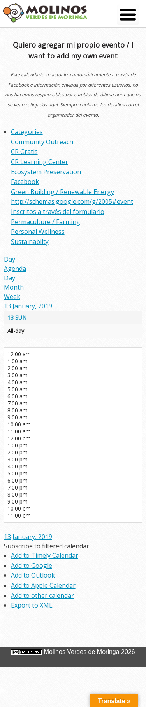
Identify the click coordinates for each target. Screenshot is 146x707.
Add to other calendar (42, 595)
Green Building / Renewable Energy (62, 191)
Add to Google (31, 565)
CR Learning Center (39, 161)
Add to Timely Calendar (44, 555)
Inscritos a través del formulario (57, 211)
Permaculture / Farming (45, 221)
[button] (46, 546)
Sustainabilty (30, 241)
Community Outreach (42, 142)
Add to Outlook (33, 575)
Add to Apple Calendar (43, 585)
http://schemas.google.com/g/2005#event (72, 201)
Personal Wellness (38, 231)
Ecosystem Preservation (46, 172)
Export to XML (32, 605)
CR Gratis (24, 151)
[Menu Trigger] (128, 14)
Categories (27, 131)
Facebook (25, 181)
